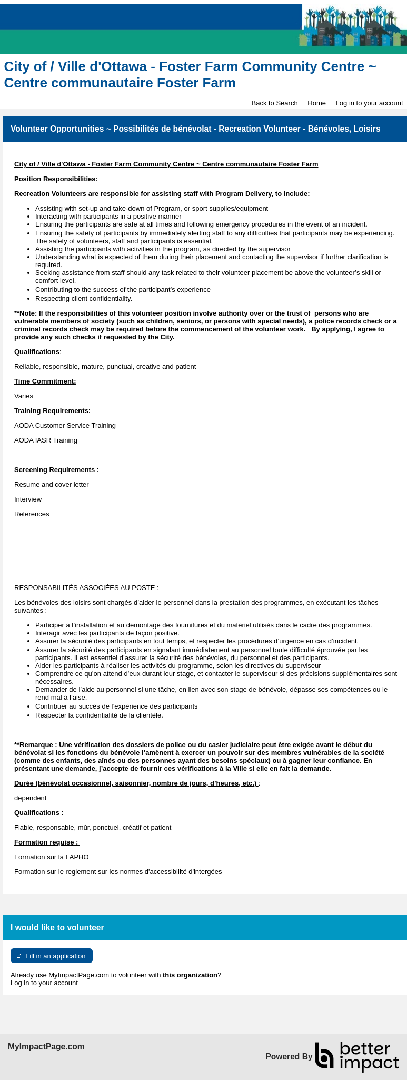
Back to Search (274, 103)
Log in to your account (369, 103)
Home (316, 103)
